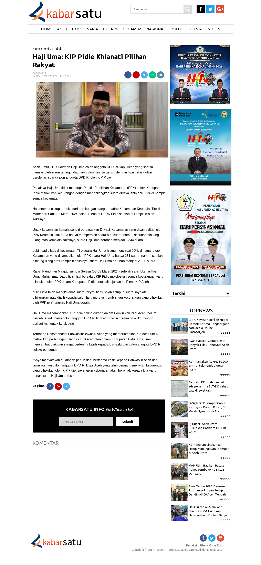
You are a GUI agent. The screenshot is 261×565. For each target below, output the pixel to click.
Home (36, 48)
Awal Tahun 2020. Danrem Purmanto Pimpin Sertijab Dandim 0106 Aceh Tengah (207, 490)
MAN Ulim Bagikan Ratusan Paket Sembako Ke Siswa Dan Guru (207, 470)
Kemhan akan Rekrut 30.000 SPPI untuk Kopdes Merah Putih (208, 366)
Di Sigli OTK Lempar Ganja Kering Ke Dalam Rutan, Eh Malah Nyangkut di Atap (207, 407)
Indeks (213, 29)
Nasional (156, 29)
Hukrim (110, 29)
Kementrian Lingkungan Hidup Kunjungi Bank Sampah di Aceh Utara (209, 449)
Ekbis (77, 29)
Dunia (196, 29)
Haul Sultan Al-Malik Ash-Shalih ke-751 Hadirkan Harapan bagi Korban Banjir (208, 511)
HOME (46, 29)
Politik (177, 29)
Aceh (62, 29)
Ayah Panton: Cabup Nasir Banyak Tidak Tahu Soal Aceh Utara (209, 345)
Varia (92, 29)
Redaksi (191, 545)
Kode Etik (215, 545)
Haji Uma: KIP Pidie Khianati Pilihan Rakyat (90, 60)
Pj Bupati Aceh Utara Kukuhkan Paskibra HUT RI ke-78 (207, 428)
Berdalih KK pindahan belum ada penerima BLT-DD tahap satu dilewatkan (208, 386)
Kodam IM (132, 29)
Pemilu (47, 48)
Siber (202, 545)
